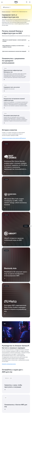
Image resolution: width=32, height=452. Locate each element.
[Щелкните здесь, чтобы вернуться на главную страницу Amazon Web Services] (16, 2)
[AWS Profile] (30, 2)
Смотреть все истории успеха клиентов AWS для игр (14, 138)
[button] (6, 7)
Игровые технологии (6, 11)
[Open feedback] (31, 226)
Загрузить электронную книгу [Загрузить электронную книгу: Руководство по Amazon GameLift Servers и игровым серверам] (9, 364)
